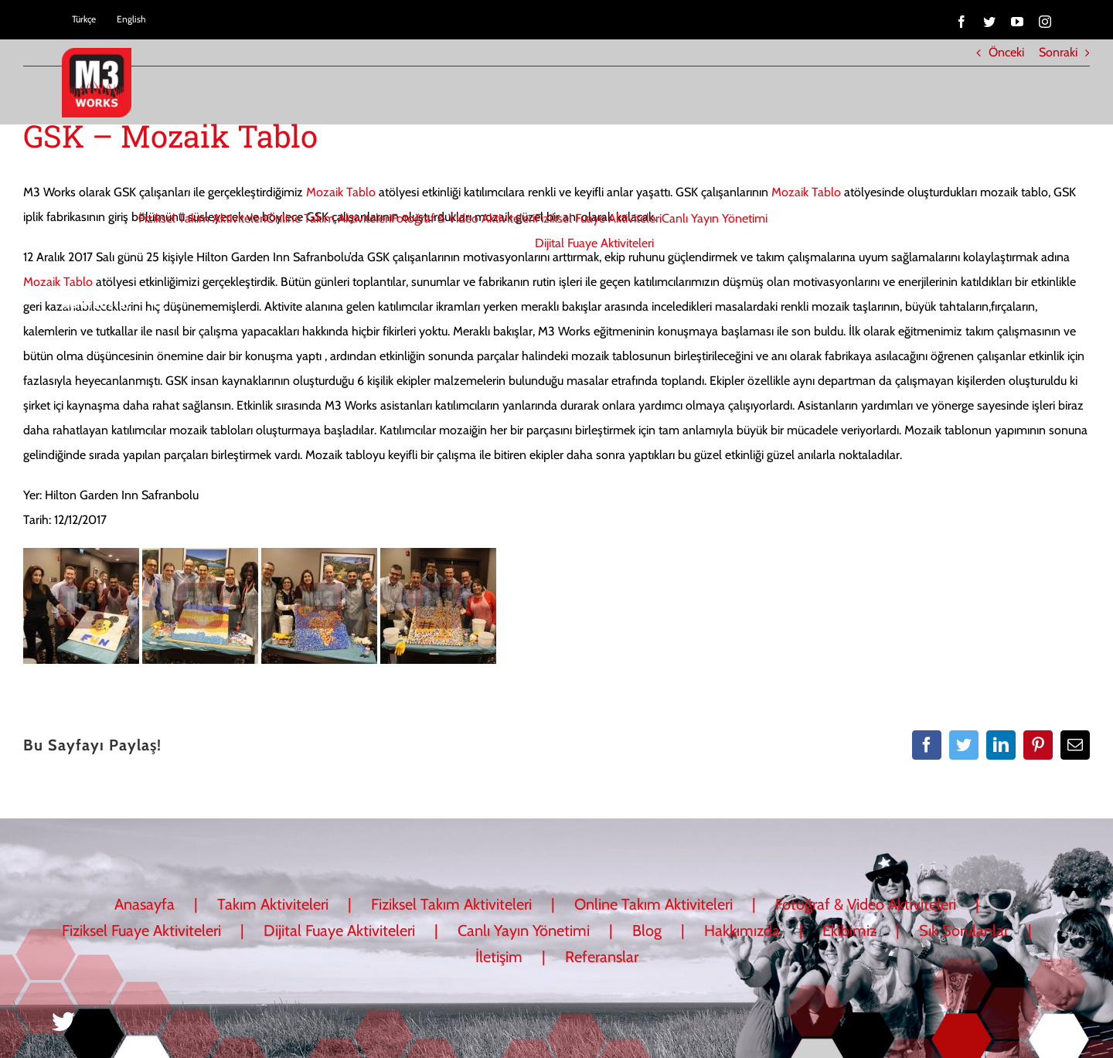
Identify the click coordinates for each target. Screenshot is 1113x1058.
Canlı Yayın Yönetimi (524, 930)
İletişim (498, 956)
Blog (647, 930)
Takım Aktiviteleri (272, 904)
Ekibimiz (849, 930)
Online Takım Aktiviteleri (653, 904)
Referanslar (601, 956)
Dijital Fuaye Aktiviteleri (339, 930)
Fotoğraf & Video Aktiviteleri (865, 904)
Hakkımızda (742, 930)
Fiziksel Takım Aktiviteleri (451, 904)
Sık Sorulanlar (964, 930)
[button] (159, 303)
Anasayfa (144, 904)
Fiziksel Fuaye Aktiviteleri (141, 930)
